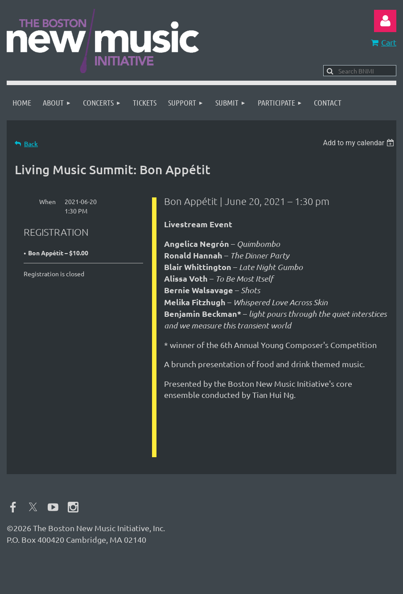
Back (31, 143)
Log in (385, 21)
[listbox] (359, 142)
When (47, 201)
